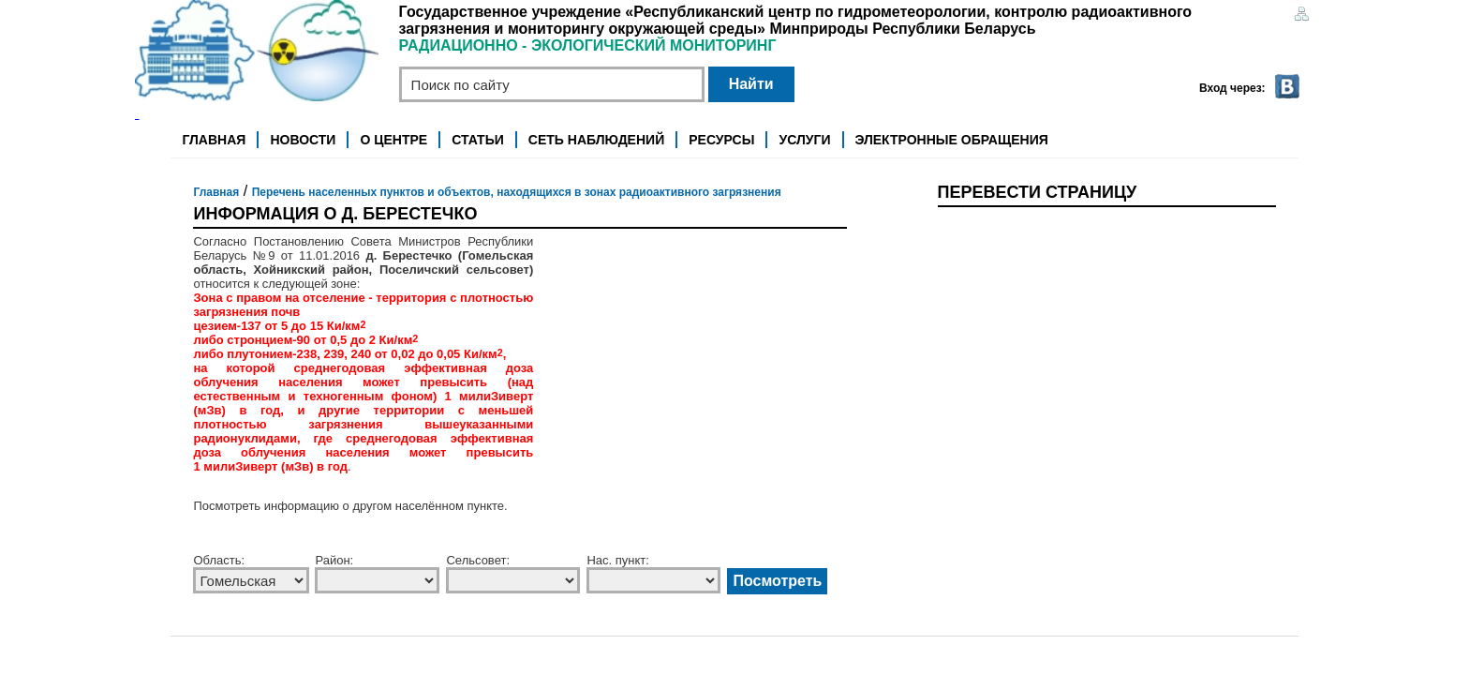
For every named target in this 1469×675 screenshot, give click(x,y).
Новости (302, 139)
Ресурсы (721, 139)
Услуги (804, 139)
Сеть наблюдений (596, 139)
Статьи (478, 139)
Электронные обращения (951, 139)
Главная (213, 139)
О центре (394, 139)
